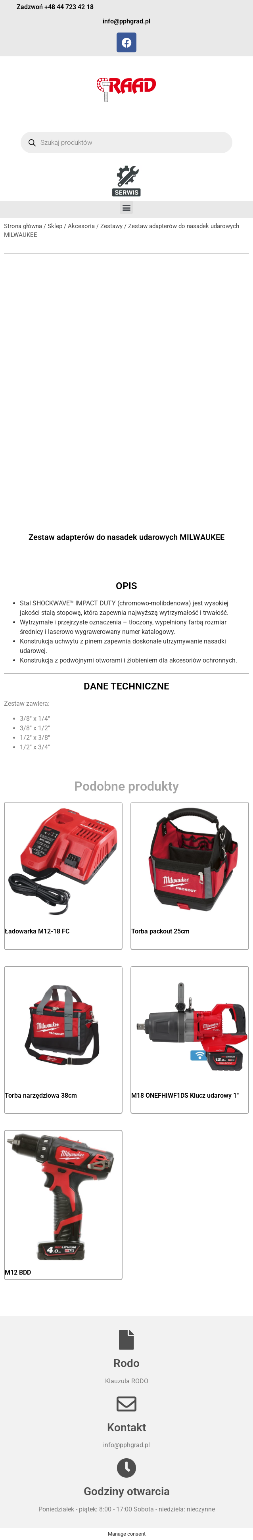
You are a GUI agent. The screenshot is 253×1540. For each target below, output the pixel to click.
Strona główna (23, 226)
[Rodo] (126, 1340)
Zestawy (111, 226)
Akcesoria (81, 226)
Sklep (55, 226)
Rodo (126, 1363)
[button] (126, 207)
